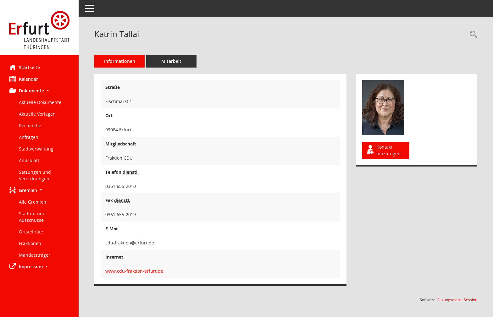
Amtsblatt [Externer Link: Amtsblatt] (29, 160)
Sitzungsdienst (457, 300)
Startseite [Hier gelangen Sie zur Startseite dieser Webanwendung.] (24, 67)
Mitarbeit (171, 61)
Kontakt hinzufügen (383, 150)
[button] (39, 90)
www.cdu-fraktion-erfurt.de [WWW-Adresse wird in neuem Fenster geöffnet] (134, 271)
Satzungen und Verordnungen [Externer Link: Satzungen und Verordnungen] (35, 175)
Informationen (119, 61)
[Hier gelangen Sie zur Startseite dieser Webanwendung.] (39, 30)
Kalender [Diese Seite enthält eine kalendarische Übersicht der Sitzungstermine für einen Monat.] (23, 79)
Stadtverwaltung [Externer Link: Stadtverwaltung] (36, 149)
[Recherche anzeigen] (472, 35)
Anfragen (28, 137)
